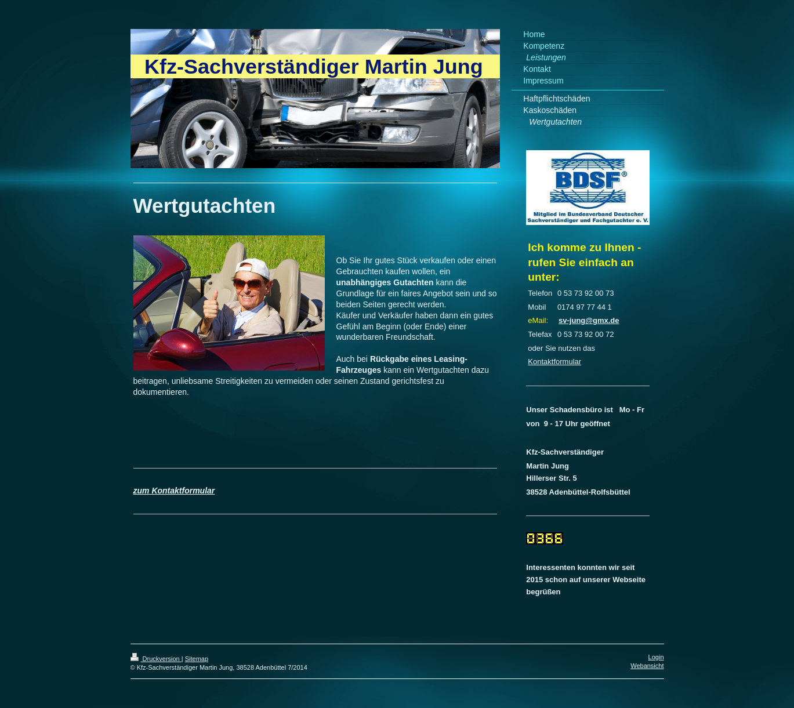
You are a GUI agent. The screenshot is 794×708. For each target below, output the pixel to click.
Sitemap (196, 658)
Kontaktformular (554, 361)
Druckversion (156, 658)
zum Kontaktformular (174, 490)
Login (656, 656)
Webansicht (647, 665)
